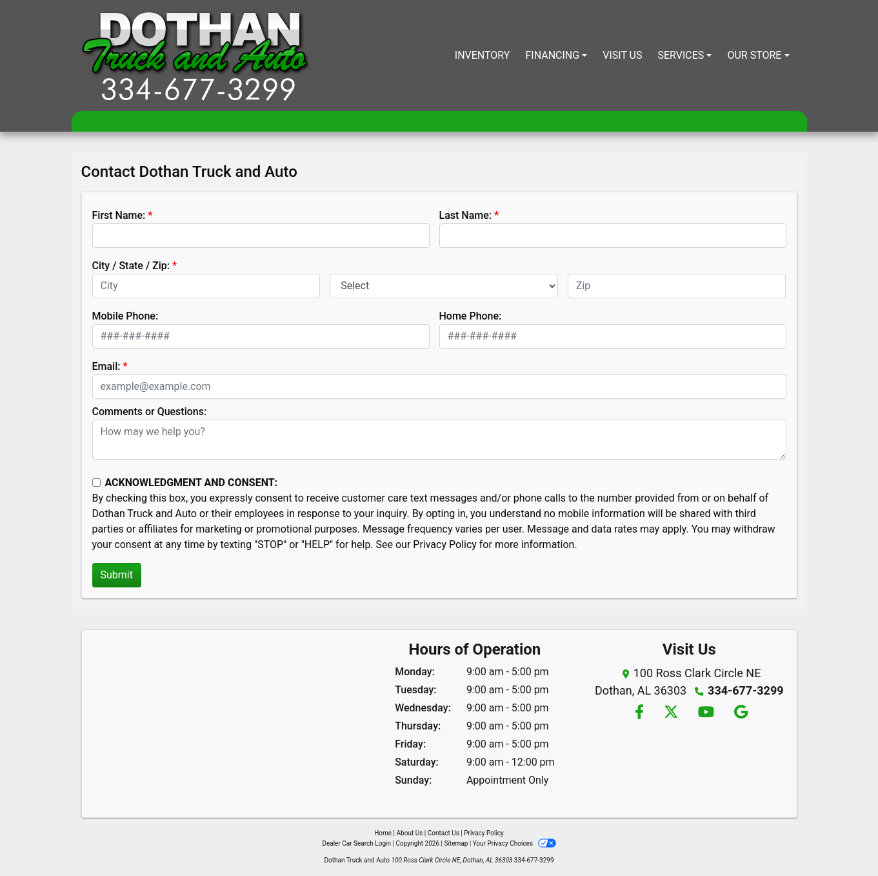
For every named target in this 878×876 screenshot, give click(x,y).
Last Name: (465, 215)
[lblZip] (677, 286)
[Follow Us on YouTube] (705, 713)
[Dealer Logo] (196, 55)
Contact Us (443, 833)
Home (383, 833)
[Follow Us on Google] (739, 713)
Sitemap (456, 843)
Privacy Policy (445, 544)
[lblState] (444, 286)
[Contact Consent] (96, 482)
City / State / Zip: (131, 266)
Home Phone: (470, 316)
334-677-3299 (745, 690)
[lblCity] (206, 286)
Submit (117, 575)
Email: (106, 366)
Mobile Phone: (125, 316)
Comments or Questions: (149, 411)
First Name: (119, 215)
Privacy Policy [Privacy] (484, 833)
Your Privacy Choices (514, 843)
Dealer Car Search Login (356, 843)
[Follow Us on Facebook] (638, 713)
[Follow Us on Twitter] (671, 713)
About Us (410, 833)
